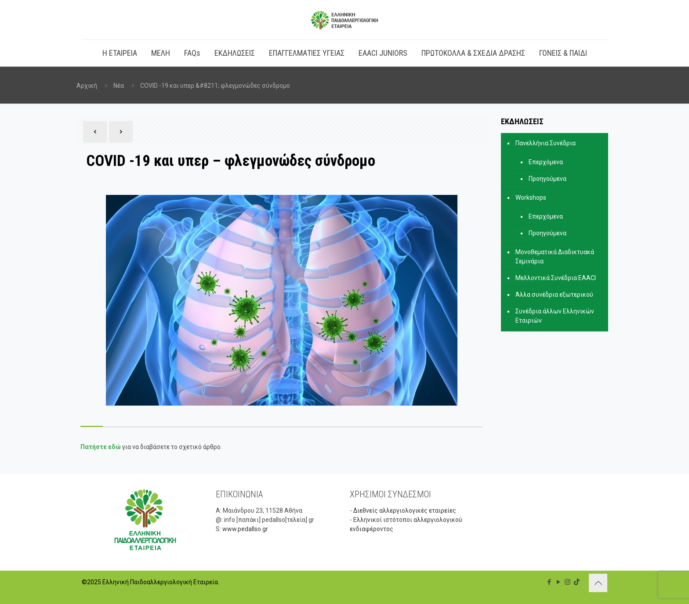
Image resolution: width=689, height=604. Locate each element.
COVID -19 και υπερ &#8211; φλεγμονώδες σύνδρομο (215, 85)
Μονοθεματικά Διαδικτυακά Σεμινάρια (554, 256)
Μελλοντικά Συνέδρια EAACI (555, 277)
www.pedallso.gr (245, 528)
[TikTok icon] (576, 582)
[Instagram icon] (567, 582)
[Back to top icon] (598, 583)
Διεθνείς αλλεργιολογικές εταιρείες (404, 510)
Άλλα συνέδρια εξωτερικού (554, 294)
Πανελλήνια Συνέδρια (545, 143)
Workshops (530, 197)
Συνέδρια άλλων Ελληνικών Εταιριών (554, 316)
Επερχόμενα (546, 161)
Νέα (118, 85)
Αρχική (86, 85)
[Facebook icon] (549, 582)
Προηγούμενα (547, 178)
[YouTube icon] (558, 582)
